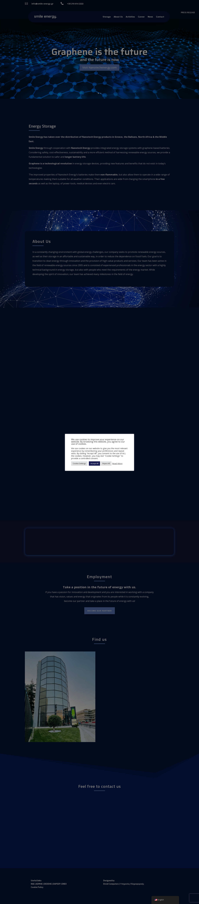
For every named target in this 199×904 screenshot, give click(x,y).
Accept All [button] (94, 463)
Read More (117, 463)
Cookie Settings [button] (79, 463)
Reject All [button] (106, 463)
